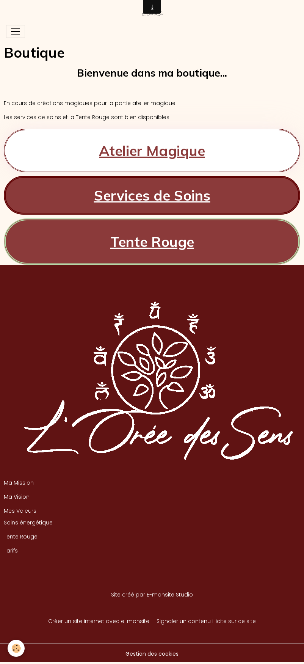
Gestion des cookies (152, 654)
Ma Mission (19, 483)
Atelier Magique (152, 150)
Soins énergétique (28, 522)
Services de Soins (152, 195)
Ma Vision (17, 497)
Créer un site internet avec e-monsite (98, 621)
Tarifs (11, 550)
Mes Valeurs (20, 511)
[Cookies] (16, 648)
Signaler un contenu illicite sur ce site (206, 621)
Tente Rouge (152, 241)
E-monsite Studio (170, 594)
